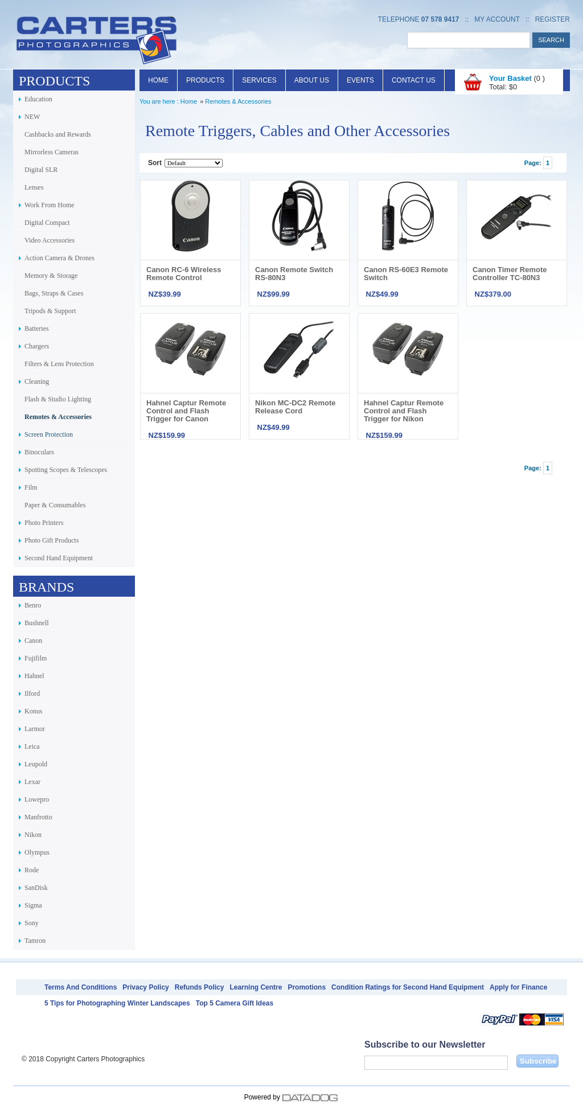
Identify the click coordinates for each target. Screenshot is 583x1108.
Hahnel (34, 676)
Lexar (32, 782)
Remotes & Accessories (58, 417)
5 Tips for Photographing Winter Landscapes (117, 1003)
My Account (497, 19)
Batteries (36, 329)
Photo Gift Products (51, 540)
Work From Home (49, 205)
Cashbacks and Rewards (57, 134)
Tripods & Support (50, 311)
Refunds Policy (199, 987)
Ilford (32, 693)
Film (31, 487)
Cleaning (36, 381)
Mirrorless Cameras (51, 152)
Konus (33, 711)
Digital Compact (47, 223)
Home (158, 80)
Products (205, 80)
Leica (32, 746)
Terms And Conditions (80, 987)
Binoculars (39, 452)
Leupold (35, 764)
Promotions (307, 987)
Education (38, 99)
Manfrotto (38, 817)
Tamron (35, 941)
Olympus (37, 852)
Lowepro (36, 799)
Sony (31, 923)
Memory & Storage (50, 276)
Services (259, 80)
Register (552, 19)
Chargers (36, 346)
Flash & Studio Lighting (57, 399)
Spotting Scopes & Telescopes (65, 470)
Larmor (34, 729)
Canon (33, 641)
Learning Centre (255, 987)
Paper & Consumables (54, 505)
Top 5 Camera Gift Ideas (234, 1003)
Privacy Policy (145, 987)
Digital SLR (41, 170)
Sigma (33, 905)
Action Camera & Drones (59, 258)
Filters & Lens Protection (59, 364)
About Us (311, 80)
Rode (31, 870)
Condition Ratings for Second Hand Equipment (407, 987)
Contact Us (414, 80)
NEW (32, 117)
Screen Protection (48, 434)
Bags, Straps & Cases (53, 293)
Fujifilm (35, 658)
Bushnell (36, 623)
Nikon (33, 835)
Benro (32, 605)
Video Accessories (49, 240)
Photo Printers (43, 523)
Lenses (33, 187)
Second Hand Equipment (58, 558)
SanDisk (36, 888)
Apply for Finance (518, 987)
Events (360, 80)
